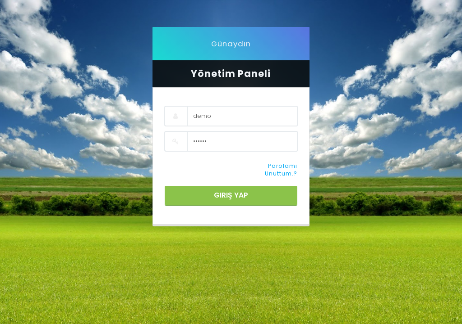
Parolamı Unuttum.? (281, 170)
